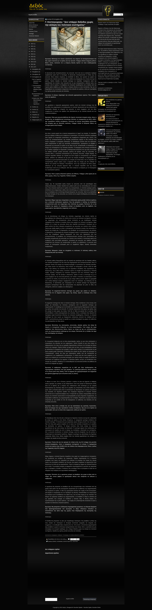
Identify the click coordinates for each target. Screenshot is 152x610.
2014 (32, 59)
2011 (32, 67)
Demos (31, 29)
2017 (32, 51)
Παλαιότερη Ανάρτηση (89, 599)
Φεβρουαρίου (36, 120)
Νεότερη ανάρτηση (51, 599)
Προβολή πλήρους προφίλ (106, 195)
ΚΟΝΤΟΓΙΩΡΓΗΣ (67, 541)
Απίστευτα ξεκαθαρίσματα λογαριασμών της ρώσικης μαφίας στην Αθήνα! (113, 131)
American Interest (34, 36)
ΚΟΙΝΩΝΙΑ (60, 541)
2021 (32, 46)
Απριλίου (34, 114)
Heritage (31, 33)
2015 (32, 56)
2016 (32, 54)
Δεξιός (36, 5)
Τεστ (99, 162)
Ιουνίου (34, 109)
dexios (102, 192)
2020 (32, 49)
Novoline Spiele (88, 607)
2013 (32, 61)
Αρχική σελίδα (32, 14)
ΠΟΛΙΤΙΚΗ (75, 541)
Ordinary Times (33, 31)
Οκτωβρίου (35, 74)
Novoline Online (96, 607)
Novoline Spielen (78, 607)
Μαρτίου (34, 117)
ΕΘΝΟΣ (54, 541)
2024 (32, 43)
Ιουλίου (34, 107)
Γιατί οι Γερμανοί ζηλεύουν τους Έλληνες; (36, 81)
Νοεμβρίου (35, 71)
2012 (32, 64)
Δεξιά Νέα (31, 22)
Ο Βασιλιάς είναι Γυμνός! (113, 147)
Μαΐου (34, 112)
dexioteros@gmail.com (104, 90)
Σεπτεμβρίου (35, 77)
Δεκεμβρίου (35, 69)
